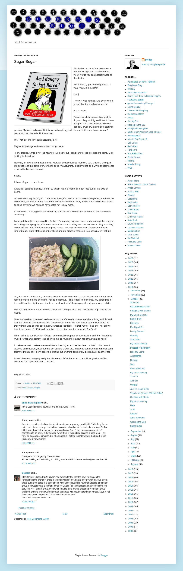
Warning (134, 335)
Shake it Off (135, 319)
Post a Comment (26, 508)
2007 (131, 514)
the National (133, 238)
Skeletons (135, 302)
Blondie (131, 195)
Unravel (133, 385)
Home (65, 514)
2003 (131, 531)
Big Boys (134, 323)
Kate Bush (132, 220)
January (135, 464)
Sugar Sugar (136, 426)
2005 (131, 523)
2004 (131, 527)
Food (24, 388)
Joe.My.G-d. (133, 121)
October (135, 299)
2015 (131, 481)
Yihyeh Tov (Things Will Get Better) (146, 393)
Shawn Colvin (134, 245)
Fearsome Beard (135, 100)
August (134, 435)
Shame (133, 413)
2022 (131, 275)
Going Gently (134, 107)
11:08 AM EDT (29, 463)
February (135, 460)
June (133, 443)
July (133, 439)
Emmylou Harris (135, 217)
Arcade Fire (133, 191)
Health (30, 388)
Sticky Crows (134, 157)
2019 (131, 287)
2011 (131, 498)
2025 (131, 262)
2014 (131, 486)
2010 (131, 502)
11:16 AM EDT (29, 501)
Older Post (108, 514)
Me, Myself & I (137, 327)
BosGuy (131, 89)
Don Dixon (132, 213)
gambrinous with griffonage (140, 103)
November (136, 295)
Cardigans (132, 199)
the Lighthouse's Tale (140, 306)
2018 (131, 469)
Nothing (133, 360)
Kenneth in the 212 (136, 125)
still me (131, 161)
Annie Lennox (134, 188)
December (136, 290)
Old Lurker (132, 143)
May (133, 447)
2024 (131, 266)
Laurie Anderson (135, 224)
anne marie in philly (32, 403)
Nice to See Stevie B (137, 139)
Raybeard (132, 150)
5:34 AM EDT (28, 410)
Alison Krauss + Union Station (142, 184)
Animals (134, 381)
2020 (131, 283)
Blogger (104, 555)
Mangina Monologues (138, 128)
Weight (37, 388)
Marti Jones (133, 235)
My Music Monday (138, 315)
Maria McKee (134, 231)
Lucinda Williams (135, 227)
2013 (131, 490)
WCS (130, 168)
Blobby (148, 60)
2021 (131, 279)
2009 (131, 506)
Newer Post (20, 514)
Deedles (26, 473)
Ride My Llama (137, 352)
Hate (132, 405)
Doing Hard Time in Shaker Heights (144, 96)
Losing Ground (137, 331)
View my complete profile (153, 64)
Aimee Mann (133, 181)
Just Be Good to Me (139, 389)
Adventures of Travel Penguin (141, 82)
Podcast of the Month (140, 348)
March (134, 456)
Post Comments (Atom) (38, 519)
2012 (131, 494)
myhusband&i (134, 135)
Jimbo (130, 117)
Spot (132, 364)
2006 (131, 519)
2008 (131, 510)
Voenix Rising (134, 164)
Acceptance (135, 356)
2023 (131, 270)
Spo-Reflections (135, 153)
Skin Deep (135, 339)
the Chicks (132, 202)
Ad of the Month (137, 368)
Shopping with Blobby (140, 311)
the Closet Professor (137, 92)
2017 (131, 473)
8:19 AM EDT (28, 443)
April (133, 451)
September (136, 431)
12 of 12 (134, 376)
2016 (131, 477)
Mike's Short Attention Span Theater (144, 132)
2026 (131, 258)
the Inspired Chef (136, 114)
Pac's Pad (132, 146)
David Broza (133, 209)
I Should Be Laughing (138, 110)
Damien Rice (134, 206)
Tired (132, 409)
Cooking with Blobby (139, 397)
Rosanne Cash (134, 242)
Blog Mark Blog (135, 85)
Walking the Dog (138, 422)
